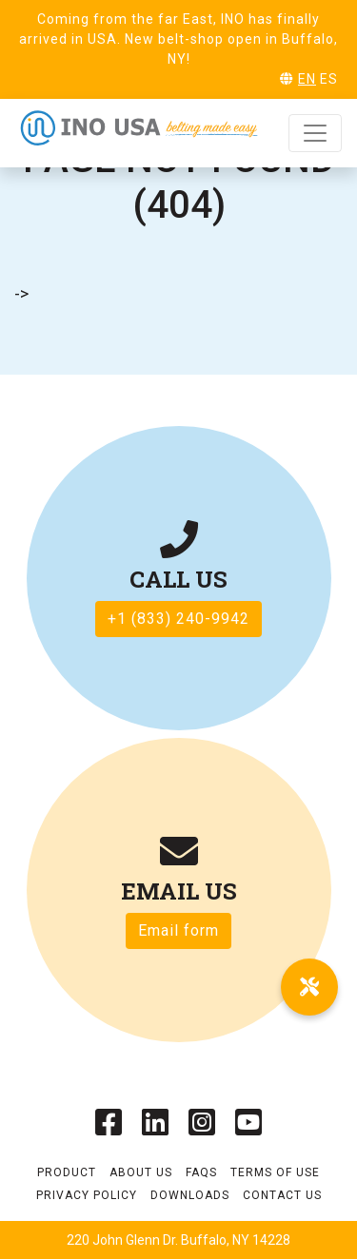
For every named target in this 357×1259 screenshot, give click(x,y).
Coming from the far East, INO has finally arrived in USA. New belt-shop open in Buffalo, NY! (178, 39)
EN (307, 79)
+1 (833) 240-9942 (178, 619)
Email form (178, 930)
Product (66, 1172)
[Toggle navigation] (315, 133)
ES (329, 79)
